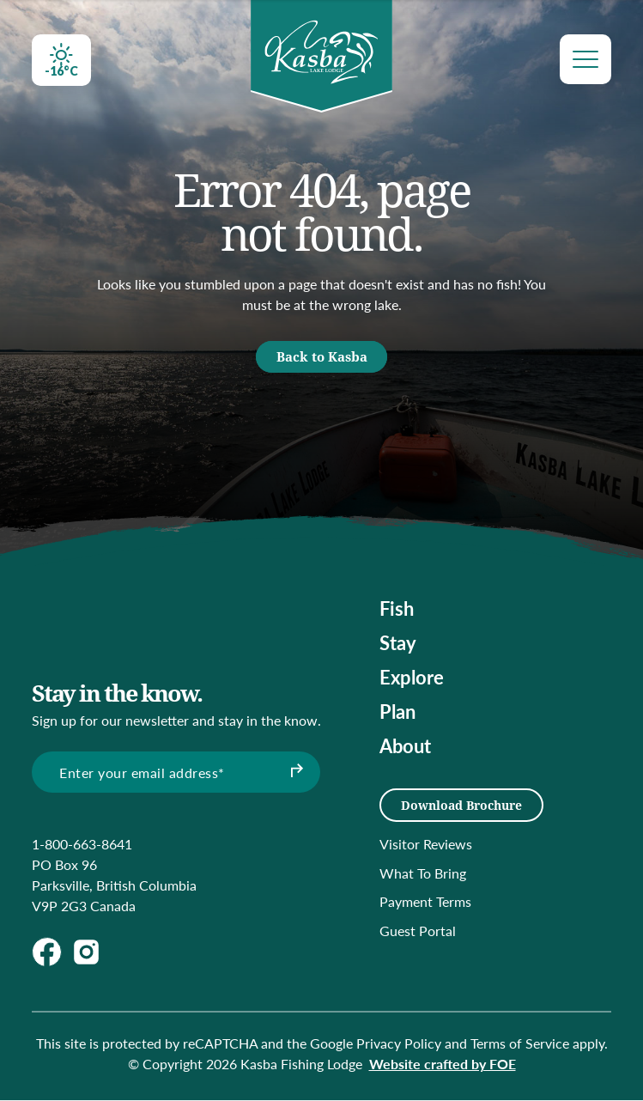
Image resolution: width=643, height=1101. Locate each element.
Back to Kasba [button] (321, 360)
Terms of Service (519, 1044)
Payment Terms (425, 903)
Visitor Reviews (425, 845)
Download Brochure (461, 806)
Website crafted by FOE (442, 1064)
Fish (396, 614)
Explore (411, 682)
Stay (397, 648)
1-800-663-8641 (82, 845)
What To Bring (422, 874)
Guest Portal (417, 931)
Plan (397, 717)
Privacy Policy (398, 1044)
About (405, 751)
